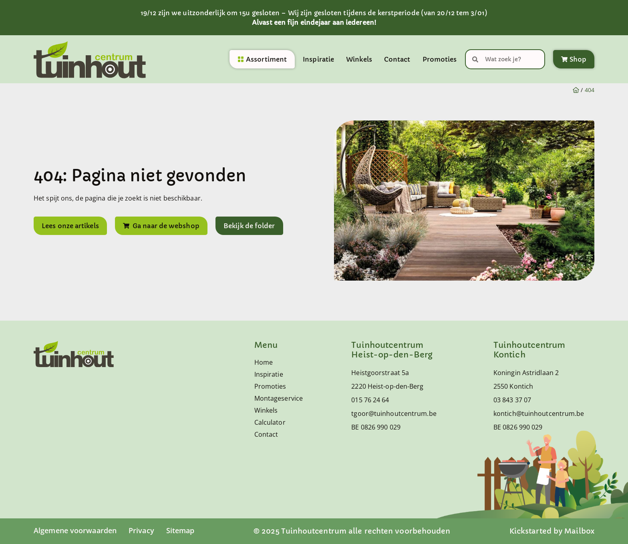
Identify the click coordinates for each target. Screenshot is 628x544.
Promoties (440, 59)
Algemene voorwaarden (75, 530)
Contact (397, 59)
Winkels (359, 59)
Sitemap (180, 530)
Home (263, 362)
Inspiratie (318, 59)
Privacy (141, 530)
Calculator (270, 422)
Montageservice (276, 398)
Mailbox (579, 531)
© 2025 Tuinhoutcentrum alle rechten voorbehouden (352, 531)
